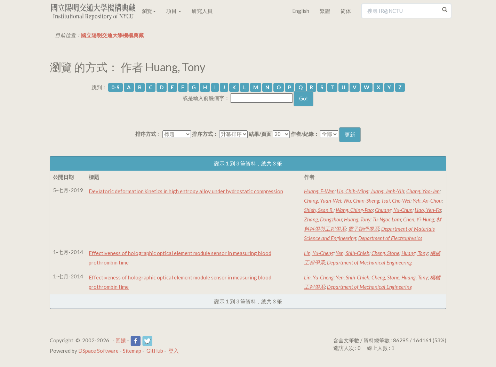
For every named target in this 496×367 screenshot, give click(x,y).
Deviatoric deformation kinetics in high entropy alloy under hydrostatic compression (186, 191)
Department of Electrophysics (390, 238)
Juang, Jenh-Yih (387, 191)
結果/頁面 (260, 134)
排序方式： (148, 134)
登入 (173, 351)
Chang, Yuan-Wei (322, 200)
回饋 (120, 340)
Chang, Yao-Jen (423, 191)
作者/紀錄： (305, 134)
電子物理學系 (363, 229)
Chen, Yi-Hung (418, 219)
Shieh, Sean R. (319, 210)
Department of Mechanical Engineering (369, 262)
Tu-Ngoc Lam (387, 219)
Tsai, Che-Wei (395, 200)
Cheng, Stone (385, 253)
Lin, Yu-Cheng (319, 253)
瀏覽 (149, 11)
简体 (346, 11)
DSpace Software (98, 351)
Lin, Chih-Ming (352, 191)
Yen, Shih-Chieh (352, 253)
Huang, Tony (357, 219)
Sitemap (132, 351)
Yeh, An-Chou (427, 200)
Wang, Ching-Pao (354, 210)
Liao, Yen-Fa (428, 210)
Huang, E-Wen (319, 191)
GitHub (154, 351)
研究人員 (202, 11)
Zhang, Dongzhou (323, 219)
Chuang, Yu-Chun (394, 210)
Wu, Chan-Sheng (361, 200)
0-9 (115, 87)
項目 (173, 11)
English (300, 11)
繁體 (325, 11)
